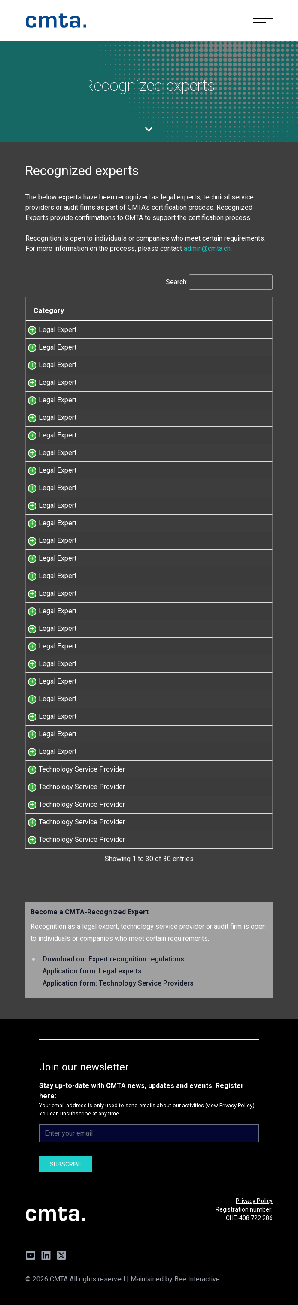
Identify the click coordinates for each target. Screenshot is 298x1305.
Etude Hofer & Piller (197, 453)
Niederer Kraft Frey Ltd (201, 400)
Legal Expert (57, 329)
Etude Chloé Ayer (193, 417)
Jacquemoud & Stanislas (204, 347)
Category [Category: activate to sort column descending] (48, 311)
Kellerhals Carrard (193, 558)
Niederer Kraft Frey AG (201, 716)
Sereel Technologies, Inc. (204, 822)
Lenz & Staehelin (192, 365)
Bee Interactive (197, 1279)
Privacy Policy (235, 1105)
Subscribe (66, 1164)
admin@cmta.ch (207, 248)
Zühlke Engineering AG (200, 839)
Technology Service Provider (82, 769)
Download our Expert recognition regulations (113, 959)
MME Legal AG (189, 523)
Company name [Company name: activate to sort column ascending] (195, 311)
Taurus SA (182, 769)
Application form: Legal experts (92, 971)
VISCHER (181, 505)
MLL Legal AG (188, 435)
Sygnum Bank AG (192, 787)
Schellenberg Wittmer (199, 540)
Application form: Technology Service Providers (118, 983)
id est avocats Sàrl (195, 488)
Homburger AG (189, 382)
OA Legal (181, 329)
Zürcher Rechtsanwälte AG (206, 734)
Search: (219, 282)
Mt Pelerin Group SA (197, 804)
